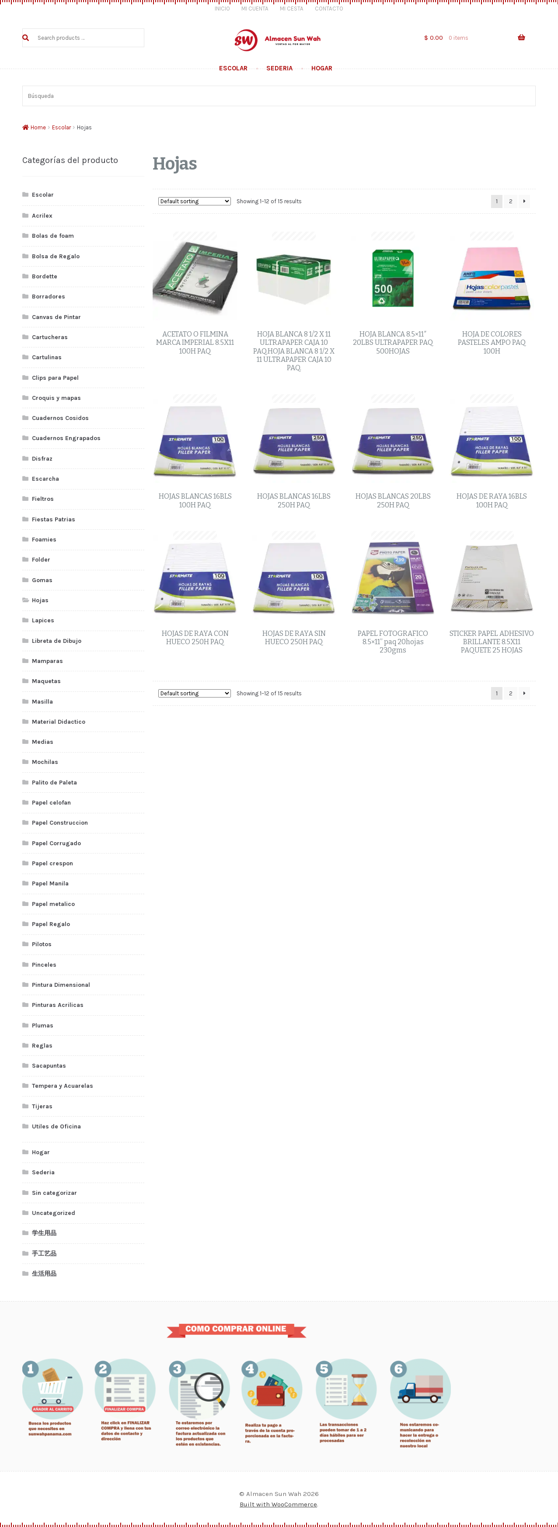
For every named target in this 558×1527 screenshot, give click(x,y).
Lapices (43, 620)
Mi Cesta (291, 8)
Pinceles (44, 964)
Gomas (42, 580)
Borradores (48, 296)
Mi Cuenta (255, 8)
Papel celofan (51, 802)
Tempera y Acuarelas (62, 1086)
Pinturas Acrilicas (58, 1005)
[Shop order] (194, 201)
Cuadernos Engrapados (66, 438)
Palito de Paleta (54, 782)
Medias (42, 742)
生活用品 (44, 1273)
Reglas (42, 1045)
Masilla (42, 701)
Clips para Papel (55, 378)
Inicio (222, 8)
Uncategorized (53, 1213)
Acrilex (42, 215)
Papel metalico (53, 904)
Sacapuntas (49, 1065)
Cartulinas (47, 357)
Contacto (329, 8)
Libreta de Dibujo (56, 641)
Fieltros (43, 499)
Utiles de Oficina (56, 1126)
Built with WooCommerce (278, 1504)
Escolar (233, 68)
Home (38, 127)
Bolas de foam (53, 235)
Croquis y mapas (56, 398)
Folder (41, 559)
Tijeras (42, 1106)
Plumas (42, 1025)
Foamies (44, 539)
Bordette (44, 276)
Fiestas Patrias (53, 519)
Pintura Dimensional (61, 985)
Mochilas (45, 762)
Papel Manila (50, 883)
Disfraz (42, 458)
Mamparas (47, 661)
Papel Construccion (60, 822)
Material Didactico (58, 721)
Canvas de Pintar (56, 317)
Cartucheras (50, 337)
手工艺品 (44, 1253)
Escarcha (45, 478)
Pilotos (42, 944)
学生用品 (44, 1233)
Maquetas (46, 681)
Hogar (321, 68)
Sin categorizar (54, 1193)
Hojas (40, 600)
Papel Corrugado (56, 843)
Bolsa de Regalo (56, 256)
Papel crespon (52, 863)
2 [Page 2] (511, 201)
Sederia (279, 68)
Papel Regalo (51, 924)
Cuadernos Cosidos (60, 418)
